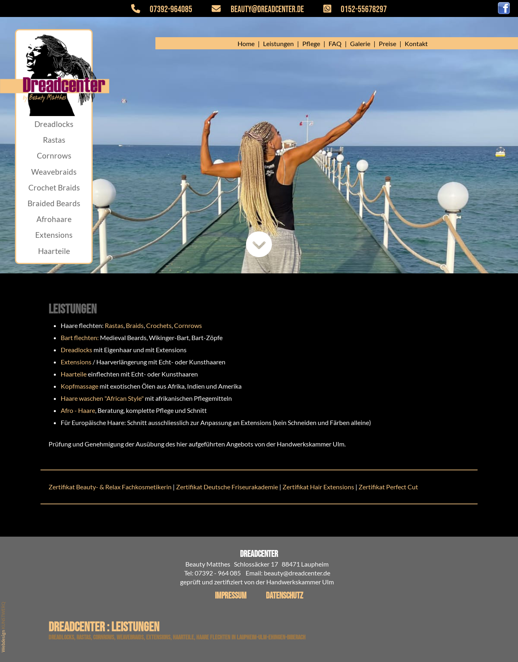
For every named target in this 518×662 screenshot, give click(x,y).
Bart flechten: (80, 337)
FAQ (335, 43)
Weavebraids (53, 171)
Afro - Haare (78, 410)
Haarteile (54, 251)
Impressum (230, 595)
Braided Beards (54, 203)
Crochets (159, 325)
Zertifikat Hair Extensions (318, 487)
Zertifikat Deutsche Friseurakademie (227, 487)
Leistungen (278, 43)
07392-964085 (166, 9)
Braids (135, 325)
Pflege (311, 43)
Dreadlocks (53, 124)
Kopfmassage (79, 386)
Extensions (53, 234)
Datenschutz (284, 595)
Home (246, 43)
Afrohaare (54, 219)
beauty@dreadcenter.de (253, 9)
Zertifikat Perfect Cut (388, 487)
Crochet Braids (54, 187)
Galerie (360, 43)
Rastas (54, 139)
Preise (387, 43)
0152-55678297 (350, 9)
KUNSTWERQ (3, 615)
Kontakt (416, 43)
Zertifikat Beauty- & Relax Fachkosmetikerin (110, 487)
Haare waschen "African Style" (102, 398)
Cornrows (54, 155)
